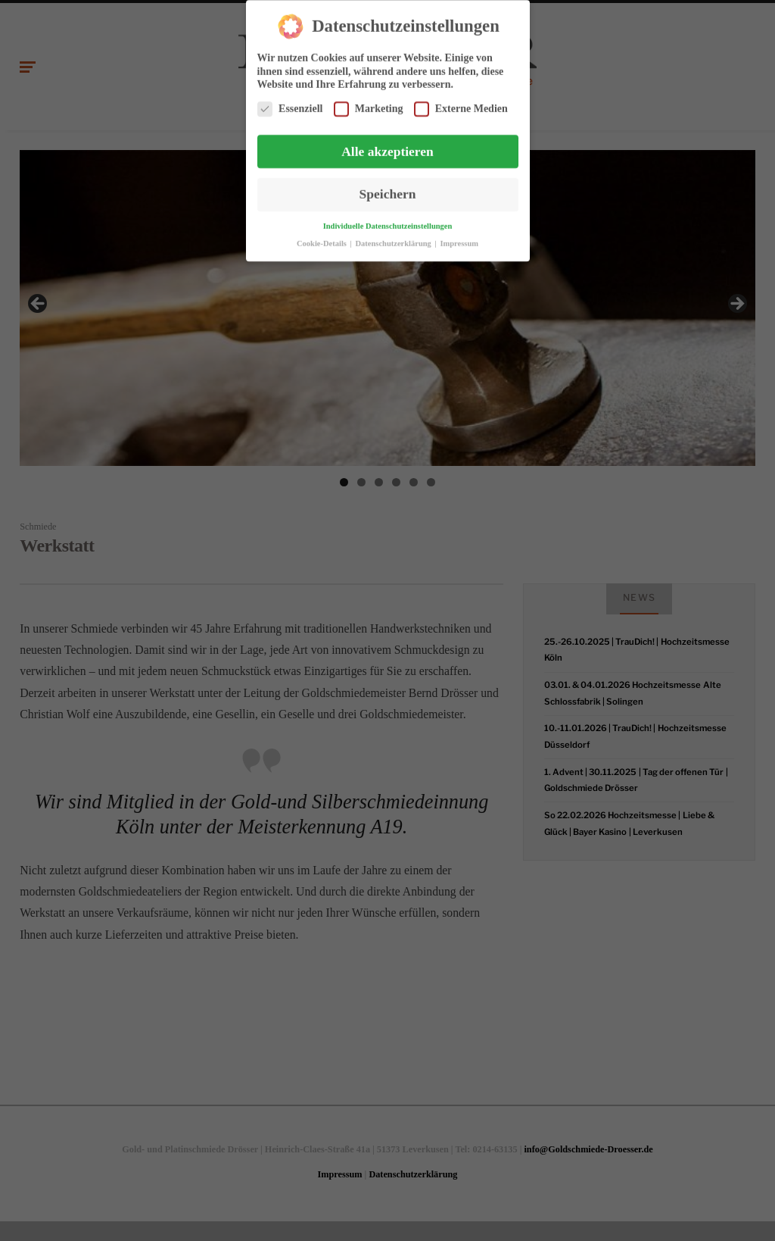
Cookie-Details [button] (323, 240)
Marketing (368, 105)
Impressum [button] (459, 240)
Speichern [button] (387, 190)
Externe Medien (461, 105)
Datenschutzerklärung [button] (395, 240)
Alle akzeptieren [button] (387, 147)
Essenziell (289, 105)
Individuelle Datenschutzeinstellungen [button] (388, 223)
